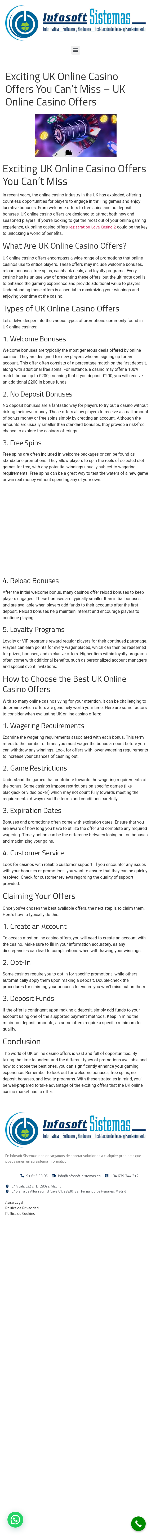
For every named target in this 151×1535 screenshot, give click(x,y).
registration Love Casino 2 (92, 227)
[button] (75, 50)
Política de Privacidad (22, 1208)
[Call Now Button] (138, 1523)
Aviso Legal (14, 1202)
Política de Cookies (20, 1213)
